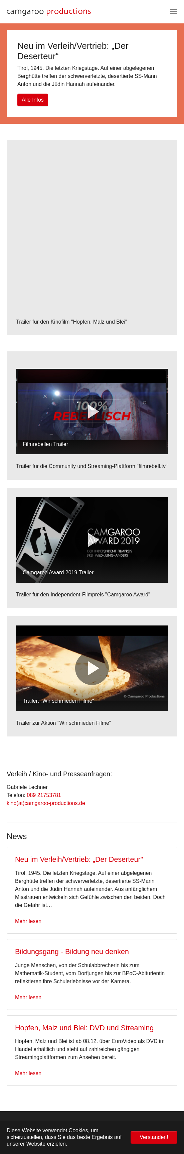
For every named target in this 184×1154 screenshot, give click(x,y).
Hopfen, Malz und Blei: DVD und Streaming (84, 1028)
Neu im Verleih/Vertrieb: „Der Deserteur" (79, 859)
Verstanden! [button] (154, 1137)
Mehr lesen (28, 921)
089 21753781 (44, 795)
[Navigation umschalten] (173, 11)
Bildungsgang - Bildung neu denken (72, 951)
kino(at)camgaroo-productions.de (46, 803)
